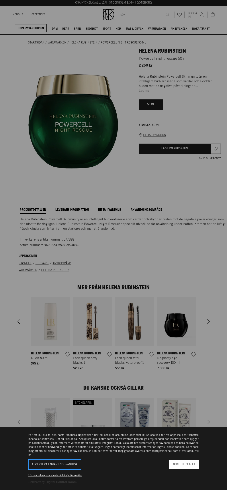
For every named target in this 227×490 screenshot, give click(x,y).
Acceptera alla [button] (184, 464)
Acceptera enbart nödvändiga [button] (55, 464)
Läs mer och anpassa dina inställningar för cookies (55, 475)
